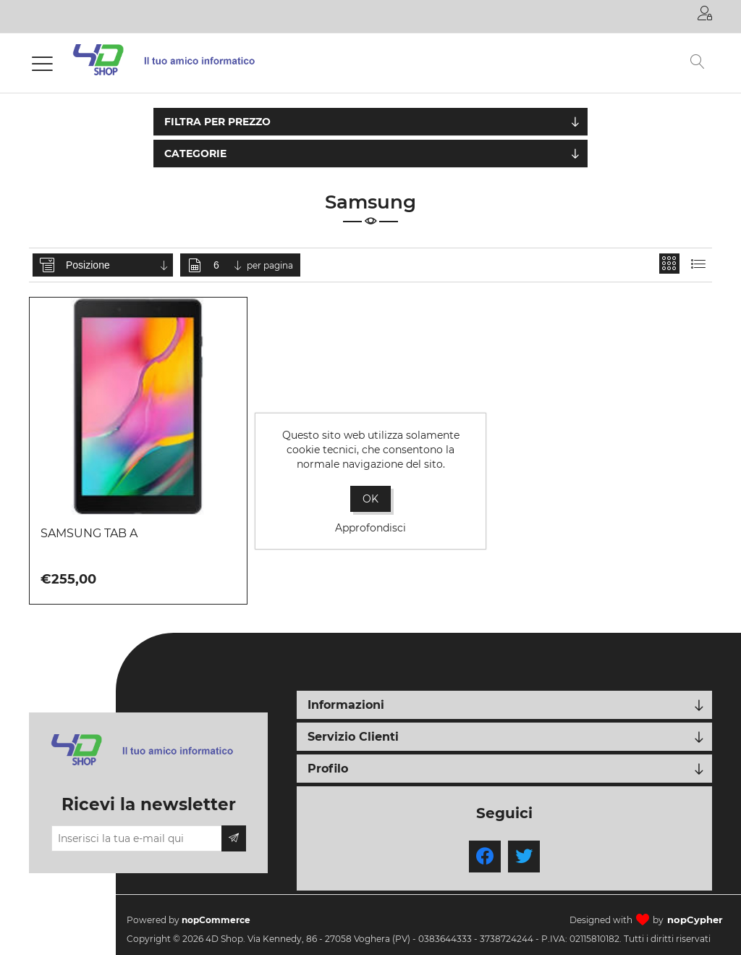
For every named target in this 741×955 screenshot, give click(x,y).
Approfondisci (370, 527)
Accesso (705, 13)
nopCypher (695, 919)
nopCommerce (216, 919)
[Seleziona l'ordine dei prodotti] (118, 265)
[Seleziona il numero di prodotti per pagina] (229, 265)
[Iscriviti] (136, 838)
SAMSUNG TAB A (89, 533)
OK (370, 498)
